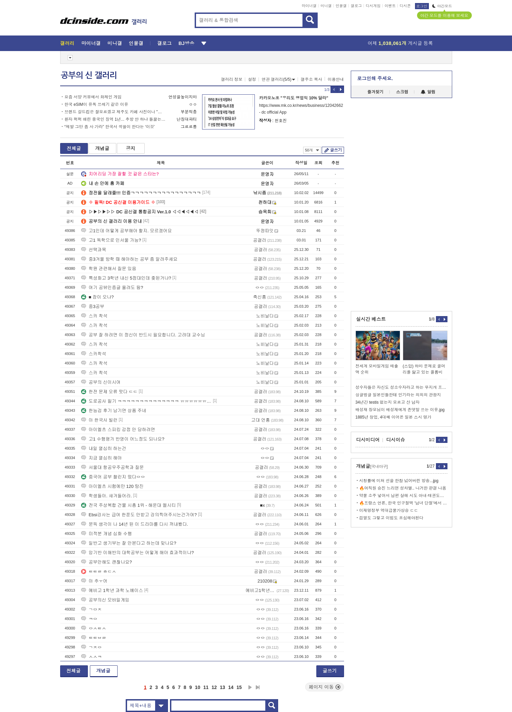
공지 (131, 148)
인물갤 (341, 6)
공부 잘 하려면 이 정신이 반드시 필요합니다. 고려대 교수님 (143, 334)
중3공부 (92, 306)
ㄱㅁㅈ (91, 609)
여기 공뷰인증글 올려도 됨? (112, 287)
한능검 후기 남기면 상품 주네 (113, 410)
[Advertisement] (29, 257)
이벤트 (390, 6)
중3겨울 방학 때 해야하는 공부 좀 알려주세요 (129, 259)
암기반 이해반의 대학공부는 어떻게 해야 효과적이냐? (137, 552)
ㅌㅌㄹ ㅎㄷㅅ (98, 571)
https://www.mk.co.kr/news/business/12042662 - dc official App (301, 109)
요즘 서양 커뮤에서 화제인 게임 (93, 97)
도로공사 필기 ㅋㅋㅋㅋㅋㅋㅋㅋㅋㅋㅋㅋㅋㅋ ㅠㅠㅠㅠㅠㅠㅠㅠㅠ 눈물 (146, 401)
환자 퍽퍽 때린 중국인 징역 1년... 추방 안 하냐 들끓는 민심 (115, 119)
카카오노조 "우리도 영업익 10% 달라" (293, 98)
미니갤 (326, 6)
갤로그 (356, 6)
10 (197, 687)
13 (222, 687)
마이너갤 (309, 6)
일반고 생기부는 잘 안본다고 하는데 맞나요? (128, 543)
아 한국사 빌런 (99, 420)
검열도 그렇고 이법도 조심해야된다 (391, 518)
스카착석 (93, 353)
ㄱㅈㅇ (91, 647)
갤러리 (67, 43)
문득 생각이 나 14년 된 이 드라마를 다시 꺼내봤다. (134, 524)
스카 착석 (94, 315)
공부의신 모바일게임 (105, 599)
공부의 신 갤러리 (89, 75)
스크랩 (402, 92)
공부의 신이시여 (101, 382)
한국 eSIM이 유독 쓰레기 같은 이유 (96, 104)
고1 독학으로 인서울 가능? (111, 240)
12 (214, 687)
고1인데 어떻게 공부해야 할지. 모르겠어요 (126, 230)
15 (239, 687)
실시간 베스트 (371, 319)
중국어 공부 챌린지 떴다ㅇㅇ (113, 476)
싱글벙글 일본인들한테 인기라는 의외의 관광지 (398, 395)
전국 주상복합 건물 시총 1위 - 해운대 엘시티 (128, 505)
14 (231, 687)
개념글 (102, 148)
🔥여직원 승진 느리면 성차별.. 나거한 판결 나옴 (402, 488)
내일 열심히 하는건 (103, 448)
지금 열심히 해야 (101, 457)
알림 (428, 92)
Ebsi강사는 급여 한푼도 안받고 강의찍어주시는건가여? (139, 514)
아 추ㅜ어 (94, 581)
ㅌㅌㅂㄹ (93, 637)
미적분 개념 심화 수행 (106, 533)
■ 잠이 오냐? (97, 297)
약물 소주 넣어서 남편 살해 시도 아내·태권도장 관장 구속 (403, 495)
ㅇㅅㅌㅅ (93, 628)
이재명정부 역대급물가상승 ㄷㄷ (388, 510)
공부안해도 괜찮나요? (106, 562)
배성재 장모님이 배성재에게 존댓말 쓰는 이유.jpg (400, 409)
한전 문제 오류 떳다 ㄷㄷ (109, 391)
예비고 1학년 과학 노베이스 (112, 590)
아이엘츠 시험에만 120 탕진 (112, 486)
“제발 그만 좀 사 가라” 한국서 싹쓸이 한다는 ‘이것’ (110, 126)
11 (206, 687)
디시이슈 (395, 440)
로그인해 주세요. (375, 78)
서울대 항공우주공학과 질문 (112, 467)
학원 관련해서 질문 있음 (108, 268)
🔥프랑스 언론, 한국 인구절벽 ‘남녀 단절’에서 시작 (403, 503)
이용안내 (336, 79)
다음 (250, 687)
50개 (312, 150)
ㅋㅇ (89, 618)
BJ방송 (186, 43)
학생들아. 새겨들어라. (106, 495)
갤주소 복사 (311, 79)
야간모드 (442, 6)
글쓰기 (336, 150)
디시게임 (373, 6)
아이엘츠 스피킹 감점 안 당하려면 (118, 429)
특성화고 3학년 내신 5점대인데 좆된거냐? (126, 278)
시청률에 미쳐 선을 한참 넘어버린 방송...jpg (399, 480)
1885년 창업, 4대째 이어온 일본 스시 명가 (394, 417)
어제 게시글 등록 (400, 43)
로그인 (422, 6)
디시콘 (405, 6)
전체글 (74, 148)
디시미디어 (368, 440)
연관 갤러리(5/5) (278, 79)
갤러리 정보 (231, 79)
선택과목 (93, 249)
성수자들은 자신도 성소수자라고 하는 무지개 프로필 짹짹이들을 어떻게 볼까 (401, 387)
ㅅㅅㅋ (91, 656)
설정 (252, 79)
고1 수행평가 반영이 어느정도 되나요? (122, 439)
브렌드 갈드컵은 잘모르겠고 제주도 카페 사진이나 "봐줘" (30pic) (115, 112)
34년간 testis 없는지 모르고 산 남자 (388, 402)
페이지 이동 (325, 687)
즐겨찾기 (375, 92)
